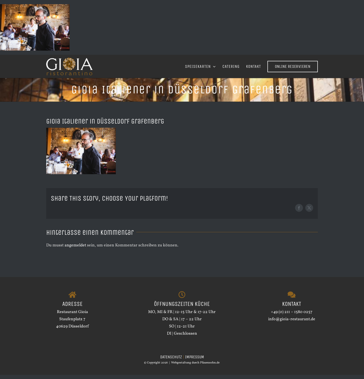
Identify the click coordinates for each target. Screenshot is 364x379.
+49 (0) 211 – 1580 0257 (291, 316)
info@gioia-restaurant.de (291, 323)
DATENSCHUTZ (171, 361)
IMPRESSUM (194, 361)
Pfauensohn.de (210, 367)
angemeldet (75, 245)
